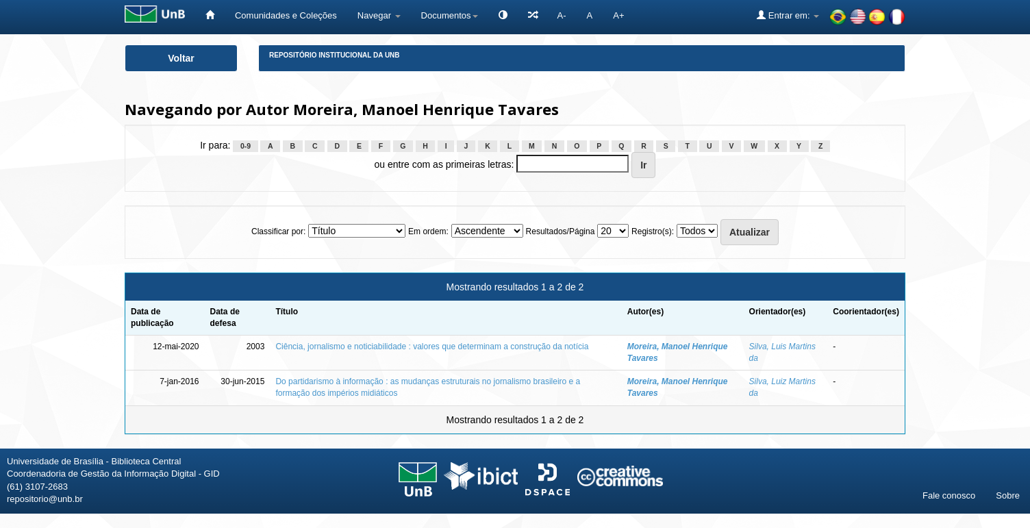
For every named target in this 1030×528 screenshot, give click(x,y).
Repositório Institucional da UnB (334, 55)
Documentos (449, 15)
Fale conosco (948, 495)
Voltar (181, 58)
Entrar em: (788, 15)
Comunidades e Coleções (286, 15)
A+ (618, 15)
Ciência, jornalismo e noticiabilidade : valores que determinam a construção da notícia (431, 346)
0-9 (245, 146)
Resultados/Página (560, 231)
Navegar (379, 15)
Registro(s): (652, 231)
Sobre (1008, 495)
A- (561, 15)
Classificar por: (278, 231)
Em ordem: (428, 231)
